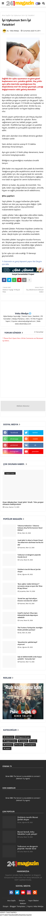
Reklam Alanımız (23, 406)
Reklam (23, 903)
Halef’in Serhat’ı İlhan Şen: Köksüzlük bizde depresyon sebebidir (28, 615)
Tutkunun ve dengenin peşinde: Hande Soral (29, 556)
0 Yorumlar (38, 332)
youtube (35, 451)
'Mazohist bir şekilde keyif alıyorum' (27, 643)
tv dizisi (19, 745)
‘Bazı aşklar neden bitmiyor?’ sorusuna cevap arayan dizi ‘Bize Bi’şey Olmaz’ (30, 586)
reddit (35, 439)
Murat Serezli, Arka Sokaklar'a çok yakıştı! (27, 833)
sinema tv (9, 745)
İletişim (22, 900)
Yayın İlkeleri (33, 900)
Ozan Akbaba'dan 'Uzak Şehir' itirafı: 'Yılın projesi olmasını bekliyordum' (23, 503)
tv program (31, 745)
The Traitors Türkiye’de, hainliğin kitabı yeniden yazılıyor (30, 628)
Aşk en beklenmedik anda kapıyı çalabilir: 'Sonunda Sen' (30, 658)
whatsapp (14, 439)
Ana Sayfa (6, 15)
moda (34, 741)
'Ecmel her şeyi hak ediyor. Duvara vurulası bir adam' (28, 599)
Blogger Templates (17, 906)
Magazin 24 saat (23, 737)
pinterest (14, 445)
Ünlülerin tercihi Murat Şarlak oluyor (29, 570)
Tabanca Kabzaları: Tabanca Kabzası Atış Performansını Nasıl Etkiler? (30, 528)
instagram (14, 451)
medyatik (24, 741)
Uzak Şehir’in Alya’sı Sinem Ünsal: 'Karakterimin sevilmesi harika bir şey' (30, 542)
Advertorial (9, 737)
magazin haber (11, 741)
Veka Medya (21, 313)
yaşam (8, 748)
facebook (14, 432)
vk (35, 445)
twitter (35, 432)
